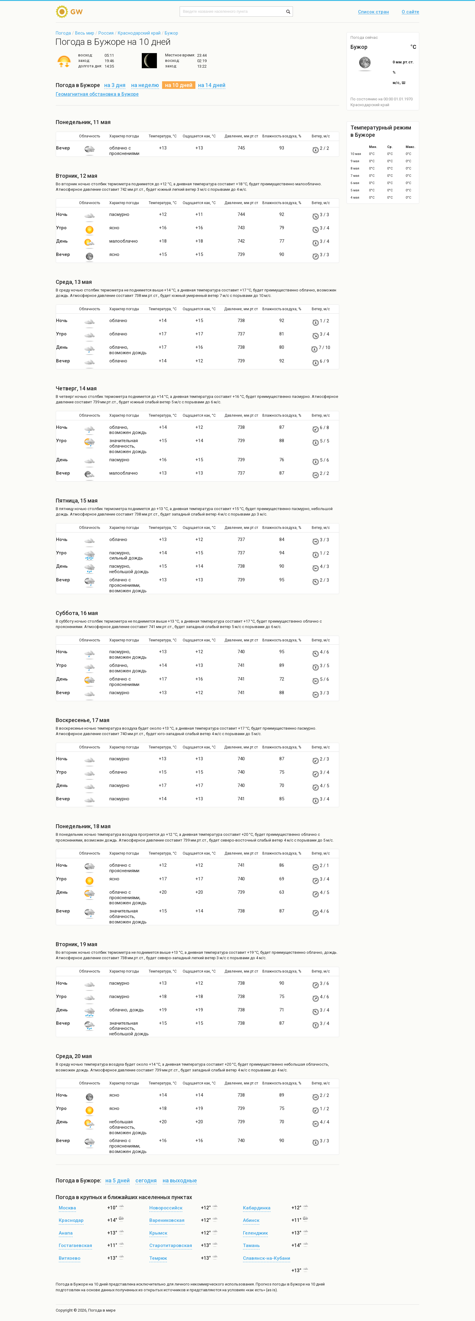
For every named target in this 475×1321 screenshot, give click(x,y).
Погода (63, 33)
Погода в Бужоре (72, 1284)
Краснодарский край (139, 33)
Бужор (171, 33)
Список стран (373, 12)
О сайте (410, 12)
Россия (106, 33)
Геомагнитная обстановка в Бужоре (97, 94)
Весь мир (84, 33)
